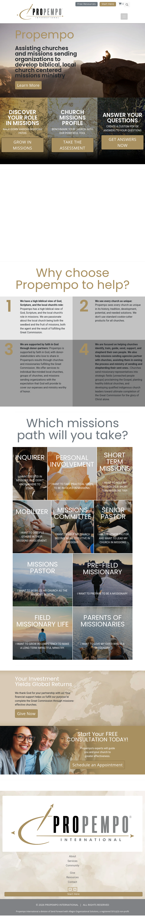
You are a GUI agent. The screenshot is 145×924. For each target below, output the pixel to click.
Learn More (28, 86)
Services (73, 869)
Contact (72, 890)
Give (72, 881)
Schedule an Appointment (97, 773)
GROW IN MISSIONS (22, 146)
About (72, 864)
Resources (72, 885)
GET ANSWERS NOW (122, 143)
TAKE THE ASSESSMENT (72, 146)
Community (72, 873)
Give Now (26, 721)
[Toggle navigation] (124, 16)
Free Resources (86, 3)
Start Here (108, 3)
